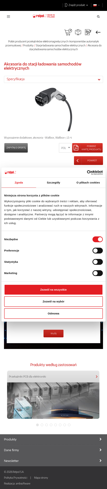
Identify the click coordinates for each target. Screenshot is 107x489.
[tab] (53, 79)
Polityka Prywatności (15, 477)
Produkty (28, 45)
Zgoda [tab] (19, 182)
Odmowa (53, 313)
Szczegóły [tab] (53, 182)
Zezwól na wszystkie (53, 289)
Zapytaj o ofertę (16, 147)
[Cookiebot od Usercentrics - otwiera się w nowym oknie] (87, 172)
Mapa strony (41, 477)
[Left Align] (87, 148)
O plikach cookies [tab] (88, 182)
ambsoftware (23, 483)
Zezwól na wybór (53, 301)
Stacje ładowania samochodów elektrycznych (60, 45)
